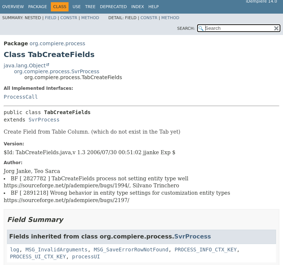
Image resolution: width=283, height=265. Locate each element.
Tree (90, 6)
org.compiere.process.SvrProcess (56, 71)
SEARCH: (186, 28)
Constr (68, 17)
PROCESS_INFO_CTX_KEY (206, 249)
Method (90, 17)
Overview (13, 6)
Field (50, 17)
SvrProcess (43, 120)
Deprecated (113, 6)
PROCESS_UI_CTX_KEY (38, 256)
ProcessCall (21, 97)
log (14, 249)
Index (137, 6)
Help (154, 6)
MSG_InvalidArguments (56, 249)
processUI (86, 256)
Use (77, 6)
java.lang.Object (25, 65)
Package (37, 6)
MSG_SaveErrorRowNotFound (131, 249)
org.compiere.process (57, 43)
